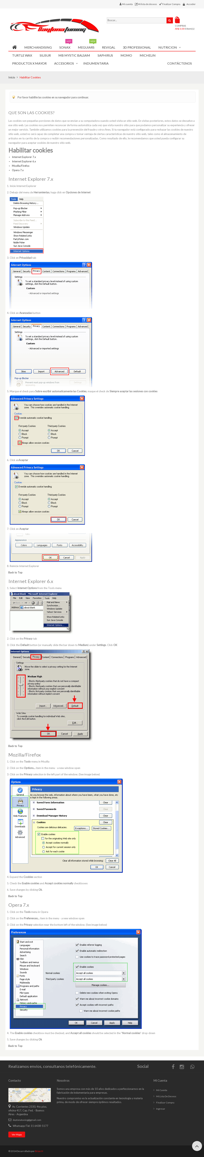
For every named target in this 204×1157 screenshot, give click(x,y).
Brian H (39, 1151)
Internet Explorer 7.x (24, 157)
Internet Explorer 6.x (24, 161)
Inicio (11, 77)
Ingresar (160, 1108)
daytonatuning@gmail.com (27, 1119)
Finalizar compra (165, 1102)
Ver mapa (17, 1134)
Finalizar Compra (171, 4)
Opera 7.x (18, 170)
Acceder (191, 4)
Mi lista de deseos (147, 4)
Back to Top (15, 572)
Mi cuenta (128, 4)
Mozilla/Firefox (20, 165)
